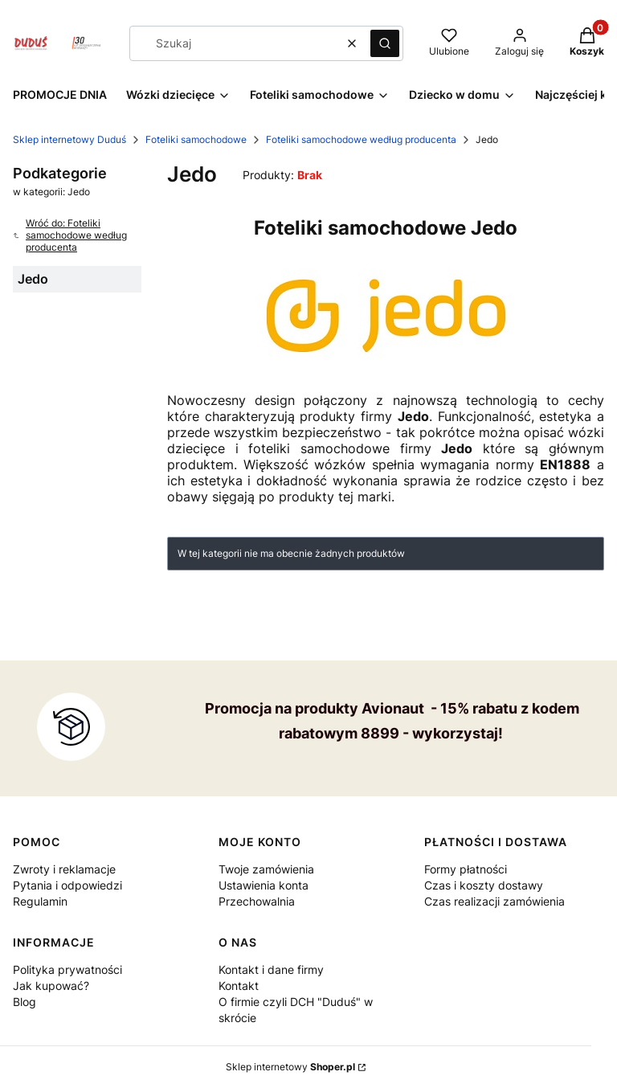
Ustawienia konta (263, 885)
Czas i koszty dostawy (483, 885)
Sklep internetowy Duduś (69, 139)
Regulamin (40, 901)
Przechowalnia (257, 901)
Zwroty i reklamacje (64, 869)
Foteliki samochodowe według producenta (361, 139)
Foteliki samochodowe (196, 139)
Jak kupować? (51, 985)
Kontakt (239, 985)
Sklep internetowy (290, 1067)
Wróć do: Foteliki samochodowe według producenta (70, 235)
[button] (384, 43)
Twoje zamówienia (266, 869)
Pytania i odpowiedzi (67, 885)
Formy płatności (465, 869)
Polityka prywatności (67, 969)
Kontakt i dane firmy (271, 969)
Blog (24, 1001)
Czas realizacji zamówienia (494, 901)
